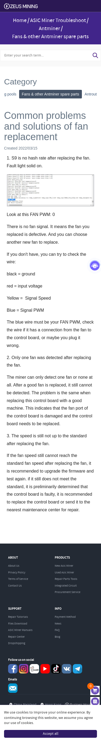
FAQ (57, 630)
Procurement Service (67, 592)
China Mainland (25, 705)
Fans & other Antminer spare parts (50, 36)
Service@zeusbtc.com (13, 688)
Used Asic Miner (64, 572)
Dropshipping (16, 643)
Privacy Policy (16, 572)
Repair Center (16, 637)
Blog (57, 637)
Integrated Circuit (66, 586)
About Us (13, 566)
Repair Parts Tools (66, 579)
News (58, 624)
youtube (45, 668)
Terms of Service (18, 579)
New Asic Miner (64, 566)
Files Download (17, 624)
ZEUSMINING (21, 6)
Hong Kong (53, 705)
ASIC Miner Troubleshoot (58, 20)
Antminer (49, 28)
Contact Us (15, 586)
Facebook (13, 668)
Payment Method (65, 617)
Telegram (77, 668)
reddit (34, 668)
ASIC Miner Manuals (20, 630)
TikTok (56, 668)
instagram (23, 668)
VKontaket (66, 668)
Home (20, 20)
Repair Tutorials (18, 617)
